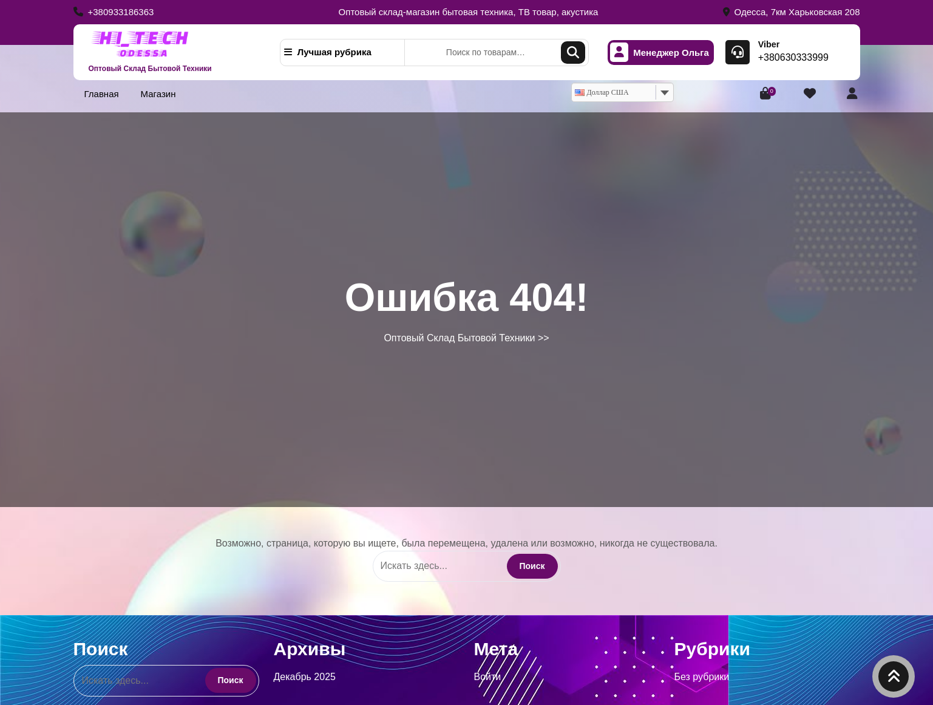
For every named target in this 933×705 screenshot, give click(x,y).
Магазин (158, 94)
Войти (487, 677)
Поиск (573, 52)
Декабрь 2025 (305, 677)
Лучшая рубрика (328, 52)
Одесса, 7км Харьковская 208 (791, 12)
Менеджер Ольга (659, 52)
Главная (101, 94)
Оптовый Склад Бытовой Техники (150, 68)
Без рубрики (702, 677)
